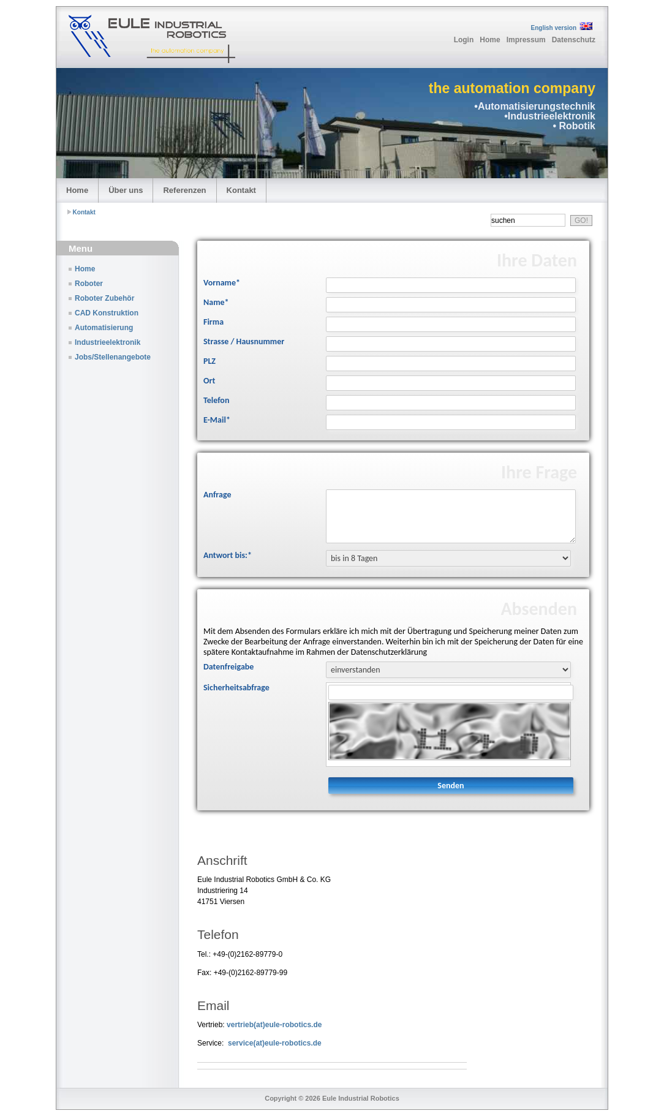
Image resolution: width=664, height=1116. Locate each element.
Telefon (216, 400)
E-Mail (216, 420)
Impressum (526, 40)
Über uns (125, 190)
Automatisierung (104, 327)
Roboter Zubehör (104, 298)
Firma (213, 322)
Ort (209, 380)
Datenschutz (573, 40)
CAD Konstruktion (106, 313)
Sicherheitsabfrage (236, 687)
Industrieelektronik (107, 342)
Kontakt (241, 190)
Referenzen (184, 190)
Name (216, 302)
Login (464, 40)
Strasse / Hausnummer (243, 341)
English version (553, 28)
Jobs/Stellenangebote (113, 357)
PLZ (209, 361)
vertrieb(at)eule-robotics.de (274, 1024)
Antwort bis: (227, 555)
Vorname (221, 282)
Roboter (89, 283)
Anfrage (217, 494)
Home (490, 40)
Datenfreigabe (228, 667)
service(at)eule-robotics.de (275, 1043)
